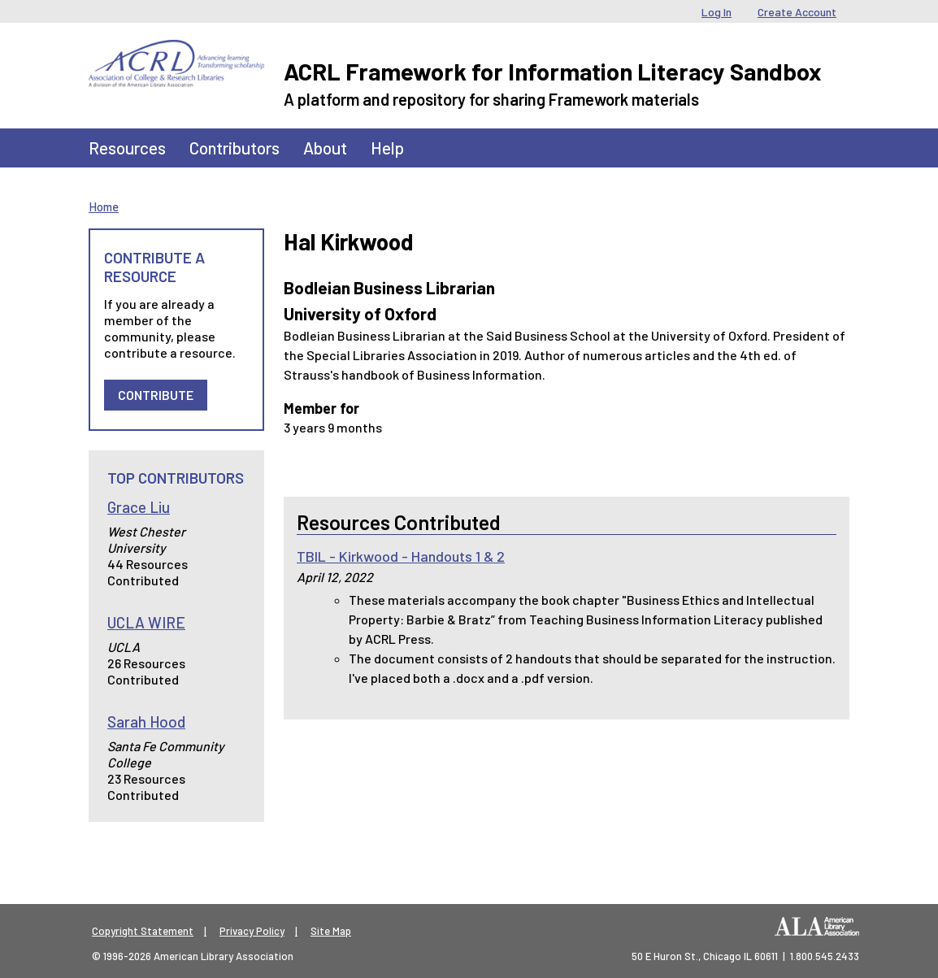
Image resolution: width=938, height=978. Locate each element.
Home (104, 206)
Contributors (234, 147)
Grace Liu (138, 507)
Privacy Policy (251, 930)
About (325, 147)
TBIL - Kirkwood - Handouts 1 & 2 (401, 556)
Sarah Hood (146, 721)
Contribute (155, 394)
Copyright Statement (142, 930)
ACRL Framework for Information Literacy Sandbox (553, 71)
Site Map (330, 930)
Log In (716, 12)
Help (387, 147)
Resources (127, 147)
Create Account (797, 12)
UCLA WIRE (146, 622)
